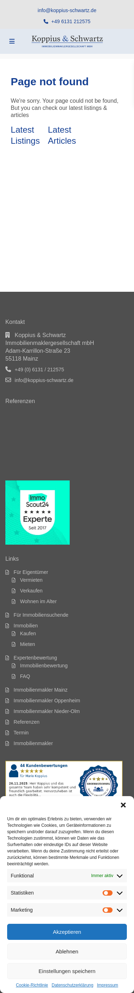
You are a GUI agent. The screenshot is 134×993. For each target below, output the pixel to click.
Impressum (107, 985)
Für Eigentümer (31, 572)
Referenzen (26, 722)
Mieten (27, 644)
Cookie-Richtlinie (32, 985)
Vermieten (31, 580)
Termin (21, 732)
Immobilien (26, 625)
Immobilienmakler (33, 743)
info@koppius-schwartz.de (67, 10)
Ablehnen (67, 951)
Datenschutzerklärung (72, 985)
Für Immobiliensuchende (41, 615)
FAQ (25, 676)
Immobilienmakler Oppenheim (47, 700)
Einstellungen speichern (67, 971)
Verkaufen (31, 591)
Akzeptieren (67, 932)
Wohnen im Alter (38, 601)
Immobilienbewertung (44, 665)
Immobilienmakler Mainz (41, 690)
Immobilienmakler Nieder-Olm (47, 711)
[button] (123, 805)
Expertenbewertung (35, 658)
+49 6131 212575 (70, 21)
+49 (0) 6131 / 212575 (39, 369)
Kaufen (28, 633)
